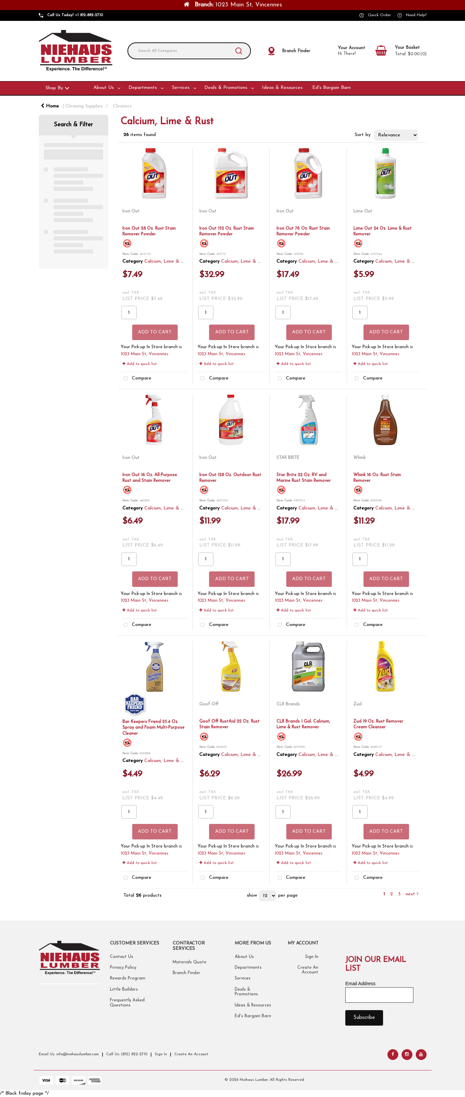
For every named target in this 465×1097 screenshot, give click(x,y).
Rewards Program (127, 978)
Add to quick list (139, 364)
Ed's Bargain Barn (331, 87)
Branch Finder (186, 973)
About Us (103, 87)
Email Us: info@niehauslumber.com (69, 1054)
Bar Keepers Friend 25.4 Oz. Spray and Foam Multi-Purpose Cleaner (153, 728)
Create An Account (191, 1054)
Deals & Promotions (225, 87)
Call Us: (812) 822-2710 (126, 1054)
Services (181, 87)
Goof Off (209, 704)
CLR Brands (288, 704)
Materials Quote (189, 962)
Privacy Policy (123, 968)
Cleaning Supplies (84, 106)
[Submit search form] (238, 51)
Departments (142, 87)
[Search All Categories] (189, 50)
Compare (136, 379)
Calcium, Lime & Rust (167, 261)
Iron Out (131, 211)
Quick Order (379, 15)
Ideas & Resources (282, 87)
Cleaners (122, 106)
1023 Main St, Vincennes (144, 354)
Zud (357, 704)
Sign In (311, 957)
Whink (359, 458)
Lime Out (362, 211)
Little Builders (124, 990)
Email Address (360, 983)
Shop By (54, 88)
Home (50, 106)
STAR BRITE (288, 458)
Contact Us (121, 957)
